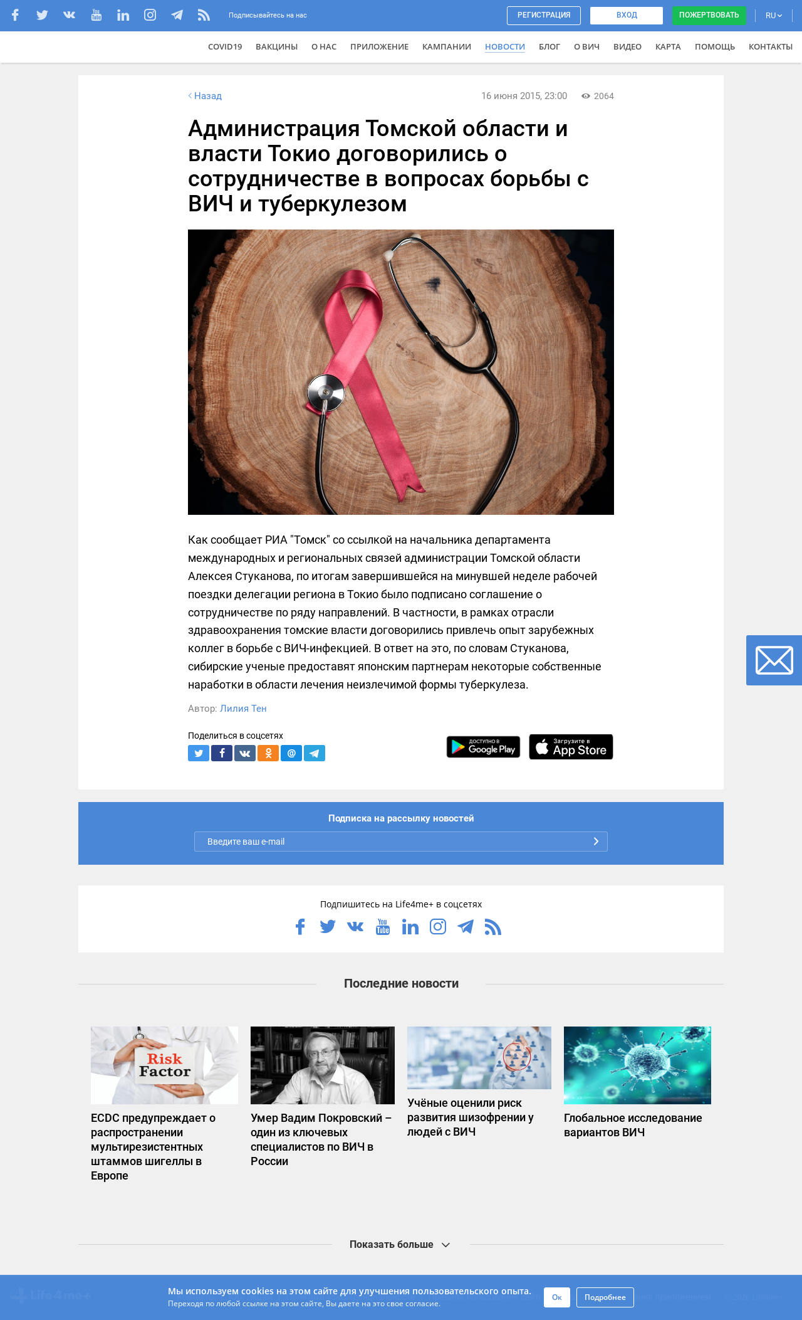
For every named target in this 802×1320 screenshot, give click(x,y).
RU (774, 15)
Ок (557, 1297)
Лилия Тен (243, 708)
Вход (627, 15)
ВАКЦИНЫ (277, 46)
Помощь (715, 46)
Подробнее (605, 1297)
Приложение (379, 46)
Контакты (771, 46)
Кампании (446, 46)
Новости (505, 46)
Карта (668, 46)
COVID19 (225, 46)
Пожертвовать (709, 15)
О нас (323, 46)
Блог (549, 46)
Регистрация (544, 15)
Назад (203, 96)
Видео (627, 46)
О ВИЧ (587, 46)
